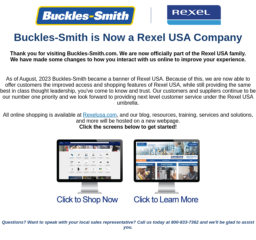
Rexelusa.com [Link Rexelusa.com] (100, 115)
